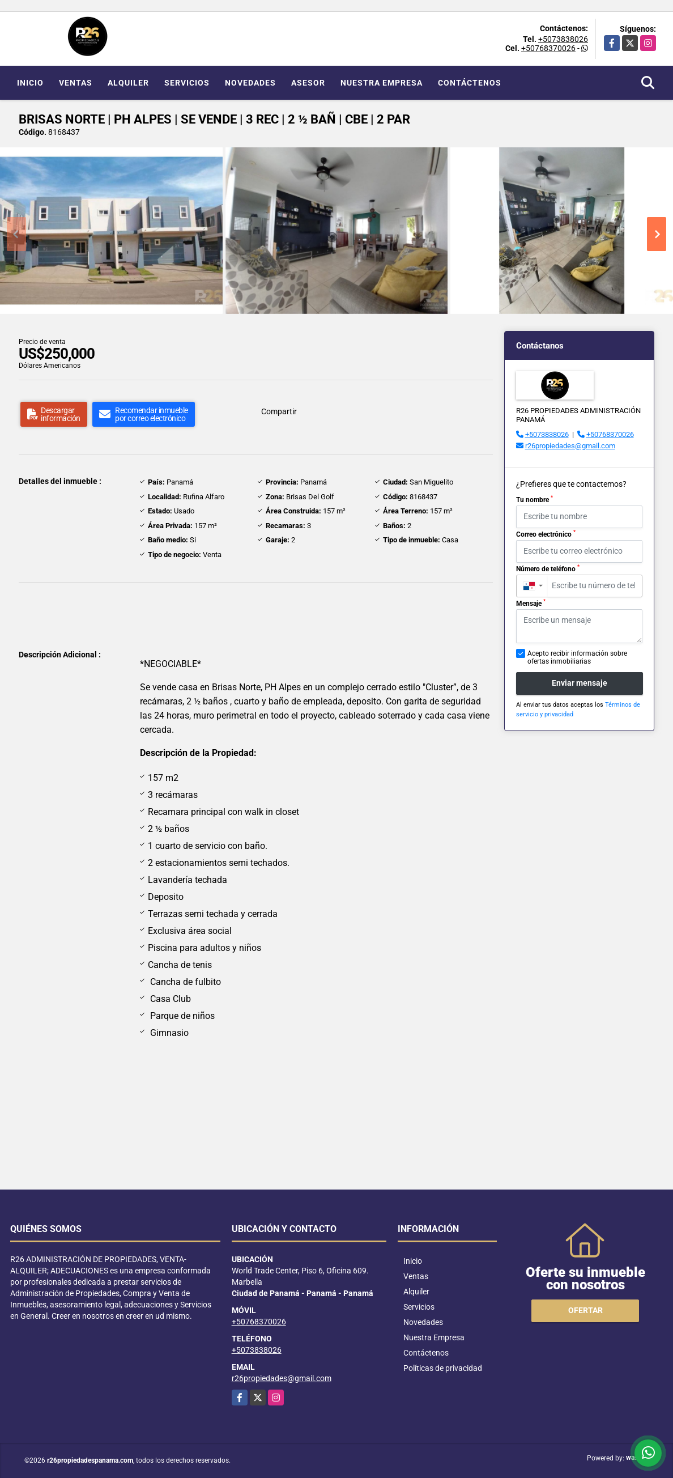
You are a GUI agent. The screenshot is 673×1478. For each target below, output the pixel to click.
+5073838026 (563, 39)
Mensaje (531, 603)
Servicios (187, 82)
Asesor (308, 82)
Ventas (75, 82)
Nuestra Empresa (381, 82)
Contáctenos (469, 82)
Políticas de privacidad (442, 1368)
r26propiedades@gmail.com (570, 445)
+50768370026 (548, 48)
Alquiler (128, 82)
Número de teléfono (548, 568)
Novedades (250, 82)
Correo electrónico (546, 533)
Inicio (30, 82)
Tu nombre (534, 499)
